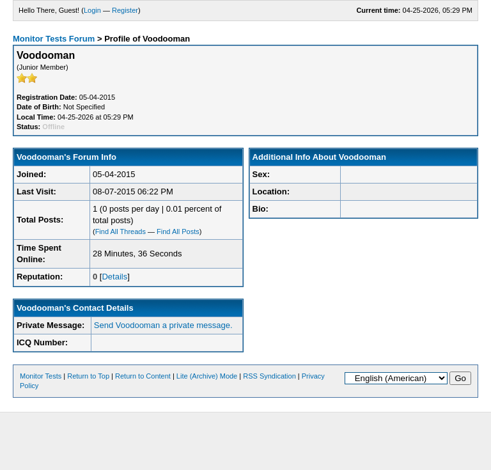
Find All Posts (178, 231)
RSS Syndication (269, 376)
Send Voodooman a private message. (163, 325)
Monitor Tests (40, 376)
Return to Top (88, 376)
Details (114, 276)
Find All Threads (120, 231)
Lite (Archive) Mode (206, 376)
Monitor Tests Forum (54, 38)
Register (125, 10)
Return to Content (143, 376)
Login (92, 10)
